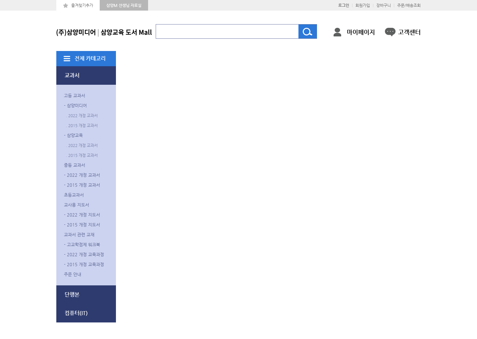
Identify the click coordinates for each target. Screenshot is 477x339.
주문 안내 (72, 274)
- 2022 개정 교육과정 (84, 254)
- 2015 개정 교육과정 (84, 264)
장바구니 (383, 5)
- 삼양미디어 (75, 105)
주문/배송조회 (409, 5)
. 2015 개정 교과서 (81, 125)
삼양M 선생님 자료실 (123, 5)
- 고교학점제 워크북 (82, 244)
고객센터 (409, 31)
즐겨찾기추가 (82, 5)
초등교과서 (74, 194)
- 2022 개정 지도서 (82, 214)
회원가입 (362, 5)
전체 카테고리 (90, 58)
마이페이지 (361, 31)
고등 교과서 (74, 95)
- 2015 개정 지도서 (82, 224)
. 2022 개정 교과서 (81, 115)
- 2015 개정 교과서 (82, 184)
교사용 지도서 (76, 204)
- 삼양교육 (73, 135)
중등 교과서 (74, 165)
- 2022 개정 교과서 (82, 174)
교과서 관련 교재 (79, 234)
